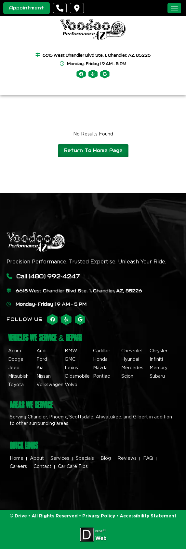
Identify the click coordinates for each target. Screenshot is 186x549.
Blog (105, 458)
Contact (42, 466)
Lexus (71, 368)
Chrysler (158, 351)
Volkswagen (49, 385)
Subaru (157, 376)
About (37, 458)
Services (59, 458)
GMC (70, 359)
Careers (18, 466)
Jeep (14, 368)
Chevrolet (132, 351)
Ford (41, 359)
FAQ (148, 458)
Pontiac (101, 376)
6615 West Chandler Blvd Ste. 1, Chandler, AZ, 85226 (97, 55)
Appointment (26, 8)
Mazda (100, 368)
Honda (100, 359)
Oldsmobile (77, 376)
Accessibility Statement (148, 516)
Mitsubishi (19, 376)
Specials (85, 458)
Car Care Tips (73, 466)
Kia (40, 368)
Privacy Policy (98, 516)
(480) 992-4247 (54, 276)
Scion (127, 376)
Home (16, 458)
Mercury (158, 368)
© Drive (18, 516)
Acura (14, 351)
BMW (71, 351)
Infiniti (156, 359)
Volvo (71, 385)
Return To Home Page (93, 150)
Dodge (15, 359)
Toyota (16, 385)
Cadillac (101, 351)
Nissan (43, 376)
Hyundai (130, 359)
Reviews (127, 458)
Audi (41, 351)
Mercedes (132, 368)
